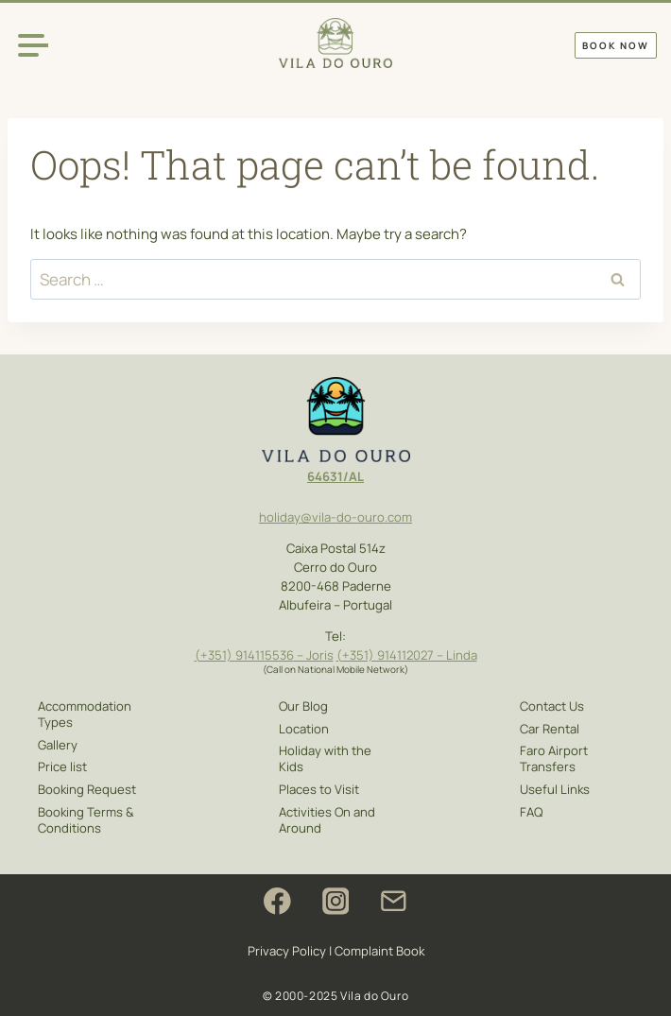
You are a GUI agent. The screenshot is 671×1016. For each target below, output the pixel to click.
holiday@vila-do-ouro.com (335, 516)
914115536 (263, 653)
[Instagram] (335, 901)
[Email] (394, 901)
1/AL (350, 475)
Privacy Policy (286, 950)
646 (318, 475)
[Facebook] (277, 901)
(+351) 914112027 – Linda (407, 653)
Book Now (615, 45)
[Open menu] (33, 44)
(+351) (214, 653)
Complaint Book (379, 950)
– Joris (313, 653)
